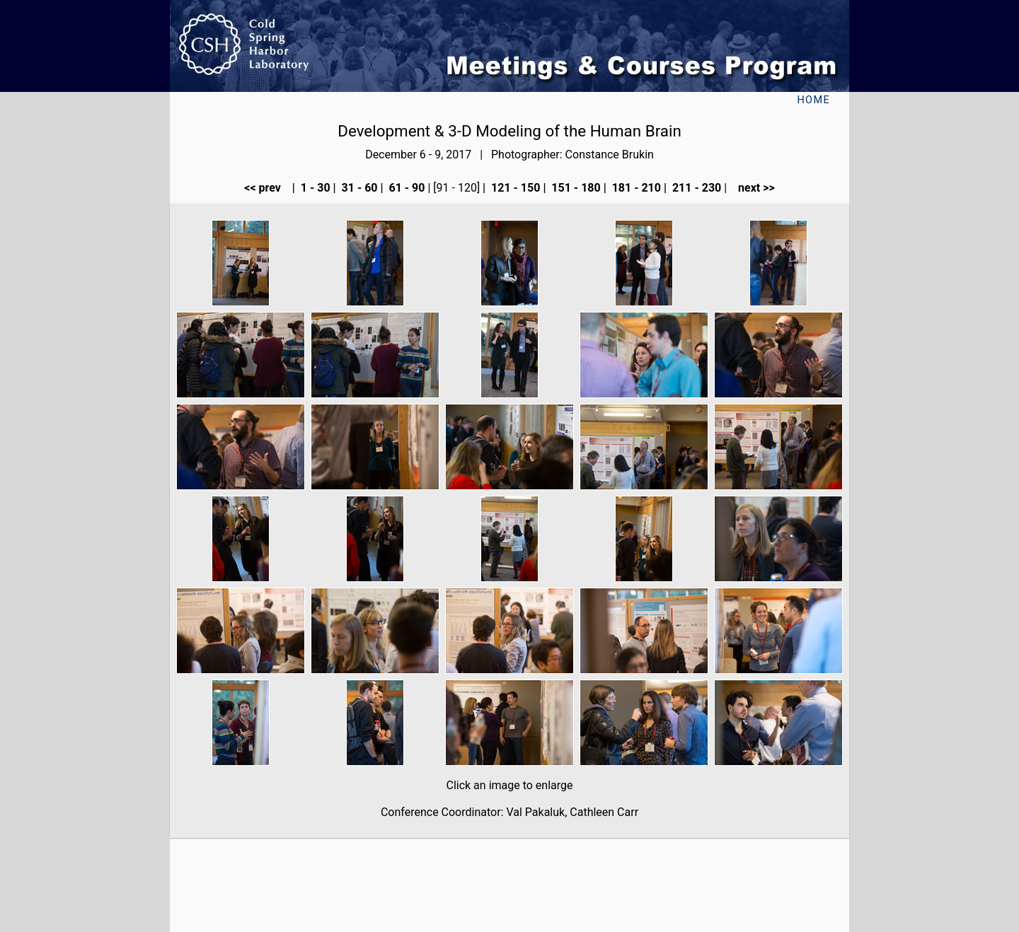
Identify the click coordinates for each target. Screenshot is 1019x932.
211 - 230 (695, 187)
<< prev (266, 187)
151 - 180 (574, 187)
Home (813, 100)
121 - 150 (514, 187)
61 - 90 (405, 187)
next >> (752, 187)
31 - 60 (358, 187)
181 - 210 (635, 187)
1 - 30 (314, 187)
